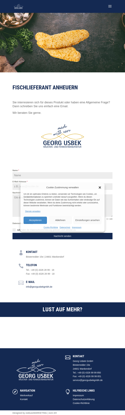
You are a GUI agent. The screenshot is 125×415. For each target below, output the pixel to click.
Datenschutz (65, 227)
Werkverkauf (26, 395)
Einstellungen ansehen (87, 220)
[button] (99, 187)
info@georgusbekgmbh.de (39, 286)
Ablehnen (60, 220)
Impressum (76, 227)
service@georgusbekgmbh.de (88, 380)
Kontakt (24, 399)
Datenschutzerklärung (84, 399)
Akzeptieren (35, 220)
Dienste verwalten (32, 211)
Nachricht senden (62, 236)
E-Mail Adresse (20, 182)
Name (16, 170)
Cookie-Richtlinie (51, 227)
